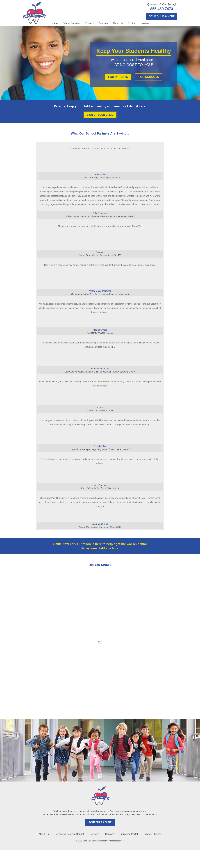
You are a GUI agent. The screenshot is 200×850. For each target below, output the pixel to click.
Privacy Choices (152, 834)
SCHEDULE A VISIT (100, 822)
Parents (89, 23)
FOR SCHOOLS (149, 76)
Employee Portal (129, 834)
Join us (145, 23)
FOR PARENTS (118, 76)
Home (54, 23)
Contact (132, 23)
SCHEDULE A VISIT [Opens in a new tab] (162, 16)
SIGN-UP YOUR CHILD (100, 115)
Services (103, 23)
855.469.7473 (161, 9)
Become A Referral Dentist (69, 834)
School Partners (71, 23)
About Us (118, 23)
